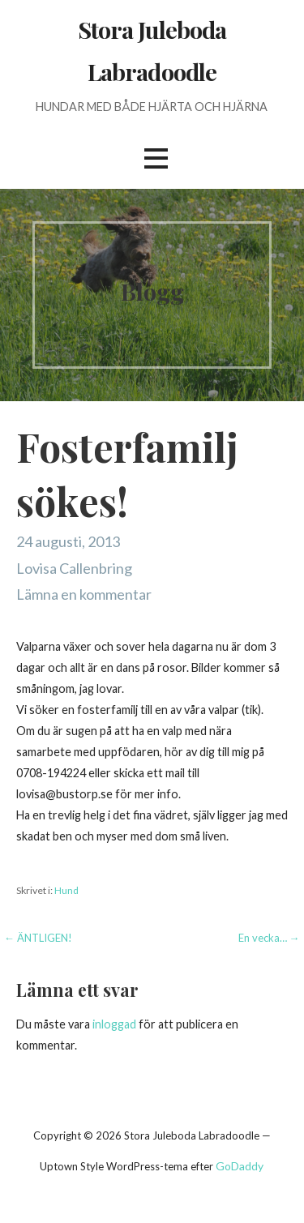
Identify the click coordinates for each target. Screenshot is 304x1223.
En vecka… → (269, 937)
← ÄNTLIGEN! (38, 937)
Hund (66, 890)
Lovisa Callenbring (74, 568)
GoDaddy (239, 1166)
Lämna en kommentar (84, 594)
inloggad (114, 1024)
